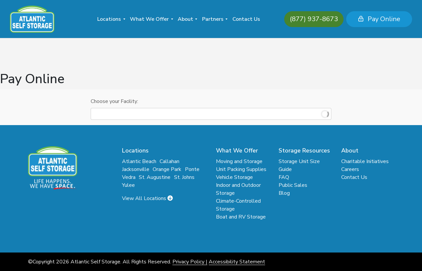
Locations (109, 19)
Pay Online (368, 19)
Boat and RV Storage (241, 216)
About (185, 19)
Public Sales (293, 185)
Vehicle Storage (234, 177)
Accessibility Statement (237, 261)
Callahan (169, 161)
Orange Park (167, 169)
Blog (284, 193)
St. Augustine (154, 177)
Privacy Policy (188, 261)
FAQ (284, 177)
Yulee (128, 185)
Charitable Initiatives (365, 161)
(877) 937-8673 (303, 19)
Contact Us (246, 19)
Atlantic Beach (139, 161)
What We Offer (149, 19)
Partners (213, 19)
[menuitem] (111, 19)
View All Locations (147, 198)
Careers (350, 169)
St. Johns (184, 177)
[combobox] (211, 114)
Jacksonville (135, 169)
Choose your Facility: (114, 101)
